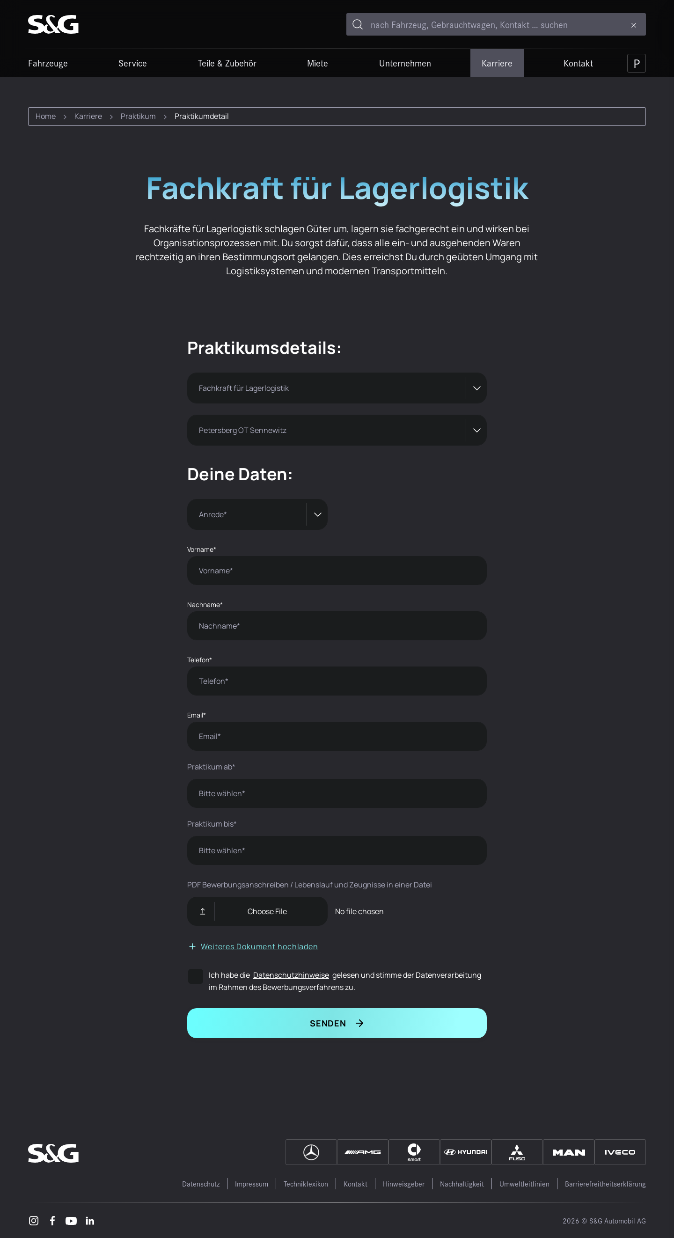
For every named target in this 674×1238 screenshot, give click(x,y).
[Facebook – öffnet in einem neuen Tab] (52, 1220)
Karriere (497, 63)
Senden (328, 1023)
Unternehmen (405, 63)
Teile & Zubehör (227, 63)
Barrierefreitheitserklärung (605, 1183)
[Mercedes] (311, 1152)
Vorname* (201, 549)
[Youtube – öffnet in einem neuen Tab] (71, 1220)
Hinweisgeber (404, 1183)
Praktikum (138, 116)
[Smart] (414, 1152)
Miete (317, 63)
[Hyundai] (465, 1152)
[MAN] (568, 1152)
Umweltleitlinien (524, 1183)
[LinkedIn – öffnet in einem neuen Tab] (89, 1220)
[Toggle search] (357, 24)
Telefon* (199, 659)
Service (132, 63)
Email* (196, 715)
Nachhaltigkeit (462, 1183)
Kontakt (578, 63)
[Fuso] (517, 1152)
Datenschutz (201, 1183)
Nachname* (205, 604)
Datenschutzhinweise (291, 975)
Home (46, 116)
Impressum (251, 1183)
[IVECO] (620, 1152)
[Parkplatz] (636, 63)
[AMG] (362, 1152)
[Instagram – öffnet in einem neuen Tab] (33, 1220)
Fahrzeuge (48, 63)
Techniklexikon (306, 1183)
